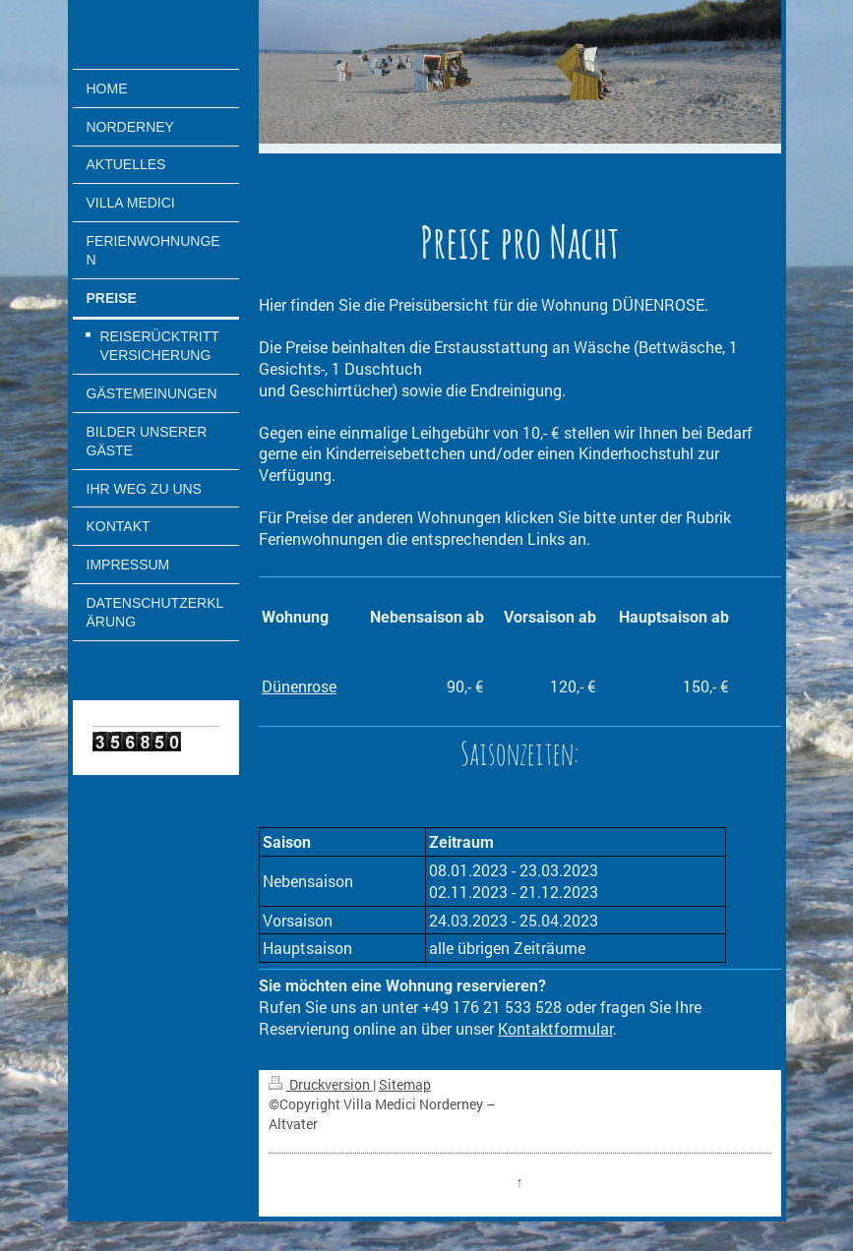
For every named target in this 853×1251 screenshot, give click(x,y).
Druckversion (321, 1084)
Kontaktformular (555, 1028)
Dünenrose (299, 686)
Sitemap (405, 1084)
